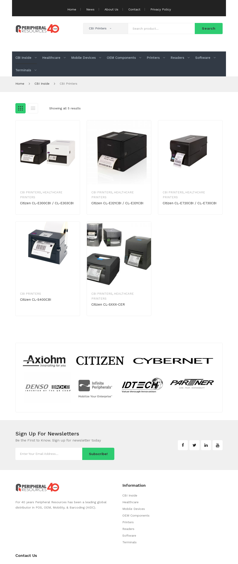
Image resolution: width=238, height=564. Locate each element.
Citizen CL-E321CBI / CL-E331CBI (117, 203)
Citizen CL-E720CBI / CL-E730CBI (190, 203)
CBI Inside (42, 83)
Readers (128, 529)
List (33, 108)
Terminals (129, 542)
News (90, 9)
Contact (134, 9)
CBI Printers (30, 192)
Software (129, 535)
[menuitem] (26, 57)
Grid (20, 108)
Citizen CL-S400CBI (35, 300)
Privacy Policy (160, 9)
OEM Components (136, 515)
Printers (128, 522)
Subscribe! (98, 454)
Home (71, 9)
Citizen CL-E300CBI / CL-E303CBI (47, 203)
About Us (111, 9)
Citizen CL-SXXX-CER (108, 304)
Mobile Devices (133, 509)
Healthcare (130, 502)
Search (208, 28)
